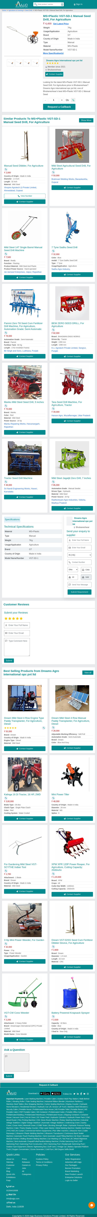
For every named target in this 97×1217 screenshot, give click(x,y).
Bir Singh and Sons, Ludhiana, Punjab (21, 350)
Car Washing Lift (54, 1138)
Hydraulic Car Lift (44, 1106)
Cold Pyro (49, 1148)
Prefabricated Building (15, 1114)
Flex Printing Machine (26, 1119)
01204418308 (12, 1189)
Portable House (25, 1108)
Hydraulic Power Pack (76, 1116)
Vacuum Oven (18, 1116)
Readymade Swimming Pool (73, 1143)
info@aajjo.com (12, 1197)
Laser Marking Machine (34, 1098)
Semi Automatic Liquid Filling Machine (58, 1135)
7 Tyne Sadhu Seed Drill (64, 246)
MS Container (42, 1111)
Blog (8, 1170)
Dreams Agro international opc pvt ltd (64, 59)
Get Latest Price (61, 23)
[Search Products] (34, 4)
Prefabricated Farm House (43, 1108)
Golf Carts (52, 1146)
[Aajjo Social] (74, 1092)
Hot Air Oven (30, 1116)
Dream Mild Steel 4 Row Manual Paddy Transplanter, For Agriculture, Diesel (71, 720)
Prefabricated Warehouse (35, 1114)
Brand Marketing (72, 1170)
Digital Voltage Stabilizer (31, 1122)
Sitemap (9, 1161)
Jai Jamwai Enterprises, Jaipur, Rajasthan (23, 271)
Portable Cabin (50, 1098)
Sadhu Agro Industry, (61, 268)
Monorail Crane (29, 1124)
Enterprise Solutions (73, 1176)
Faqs (8, 1179)
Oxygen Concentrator (20, 1148)
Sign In (78, 4)
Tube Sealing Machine (34, 1100)
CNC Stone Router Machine (48, 1119)
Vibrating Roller (18, 1100)
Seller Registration (73, 1158)
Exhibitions (11, 1176)
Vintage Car (62, 1146)
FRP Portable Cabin (27, 1111)
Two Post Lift (67, 1138)
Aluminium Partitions (74, 1100)
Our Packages (71, 1164)
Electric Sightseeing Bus (36, 1146)
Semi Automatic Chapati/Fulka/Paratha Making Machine (36, 1140)
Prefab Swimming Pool (69, 1140)
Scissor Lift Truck (59, 1106)
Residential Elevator (28, 1106)
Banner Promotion (72, 1167)
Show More (86, 119)
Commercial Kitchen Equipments (38, 1130)
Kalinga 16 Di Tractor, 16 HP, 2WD (22, 793)
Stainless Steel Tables (15, 1103)
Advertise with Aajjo (73, 1161)
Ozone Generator (37, 1148)
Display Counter (72, 1103)
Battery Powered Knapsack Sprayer (71, 1011)
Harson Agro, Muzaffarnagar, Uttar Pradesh (71, 414)
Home (4, 9)
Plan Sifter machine (60, 1130)
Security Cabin (12, 1108)
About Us (10, 1158)
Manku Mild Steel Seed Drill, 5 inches (24, 401)
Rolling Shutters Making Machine (33, 1138)
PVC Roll (10, 1130)
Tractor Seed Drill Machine (18, 477)
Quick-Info (10, 1173)
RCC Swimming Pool (52, 1143)
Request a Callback (59, 105)
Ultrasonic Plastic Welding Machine (29, 1132)
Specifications (12, 518)
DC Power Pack (43, 1116)
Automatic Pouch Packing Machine (28, 1135)
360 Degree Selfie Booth (64, 1148)
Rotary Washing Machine (70, 1119)
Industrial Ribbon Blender (55, 1100)
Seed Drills (28, 9)
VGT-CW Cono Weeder (16, 1011)
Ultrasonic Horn (75, 1130)
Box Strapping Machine (34, 1103)
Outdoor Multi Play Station (67, 1098)
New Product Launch (74, 1173)
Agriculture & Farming (15, 9)
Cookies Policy (42, 1158)
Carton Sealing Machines (54, 1103)
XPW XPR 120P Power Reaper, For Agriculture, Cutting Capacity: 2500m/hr (71, 866)
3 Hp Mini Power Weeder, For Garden (24, 939)
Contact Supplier (54, 73)
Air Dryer (77, 1135)
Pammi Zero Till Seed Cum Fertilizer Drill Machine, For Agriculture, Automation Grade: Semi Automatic (23, 325)
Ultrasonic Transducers (54, 1132)
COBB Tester (42, 1124)
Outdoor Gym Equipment (16, 1146)
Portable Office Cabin (74, 1111)
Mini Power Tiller (60, 793)
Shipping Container (71, 1114)
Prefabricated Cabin (57, 1111)
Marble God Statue (83, 1127)
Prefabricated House (54, 1114)
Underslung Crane (72, 1122)
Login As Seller (71, 1179)
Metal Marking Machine (65, 1127)
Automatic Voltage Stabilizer (53, 1122)
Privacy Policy (42, 1164)
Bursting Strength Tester (58, 1124)
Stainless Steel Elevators (77, 1106)
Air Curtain (20, 1130)
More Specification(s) (53, 52)
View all (87, 671)
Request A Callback (48, 1084)
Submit (8, 659)
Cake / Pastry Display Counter (26, 1127)
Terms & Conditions (44, 1161)
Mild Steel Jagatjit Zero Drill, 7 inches (71, 477)
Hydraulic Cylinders (58, 1116)
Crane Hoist (17, 1124)
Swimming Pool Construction (31, 1143)
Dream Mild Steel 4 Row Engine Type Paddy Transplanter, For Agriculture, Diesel (24, 720)
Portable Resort (77, 1108)
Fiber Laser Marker (47, 1127)
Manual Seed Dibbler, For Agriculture (23, 164)
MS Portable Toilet (62, 1108)
